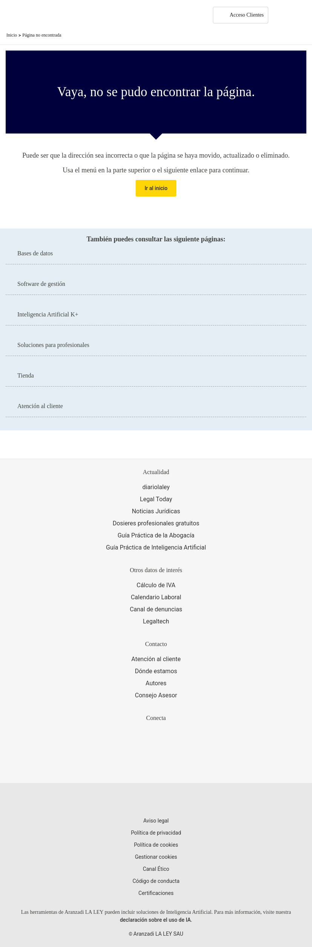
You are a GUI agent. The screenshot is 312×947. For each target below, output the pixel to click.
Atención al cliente (156, 659)
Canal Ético (156, 869)
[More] (281, 15)
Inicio (11, 35)
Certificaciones (155, 893)
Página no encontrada (41, 35)
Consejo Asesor (156, 695)
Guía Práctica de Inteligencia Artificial (156, 547)
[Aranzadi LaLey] (156, 801)
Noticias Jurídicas (156, 511)
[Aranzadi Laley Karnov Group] (32, 15)
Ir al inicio (156, 188)
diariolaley (156, 487)
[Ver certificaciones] (156, 764)
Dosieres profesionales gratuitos (156, 523)
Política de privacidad (156, 833)
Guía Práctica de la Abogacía (156, 535)
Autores (155, 683)
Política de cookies (156, 845)
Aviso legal (155, 821)
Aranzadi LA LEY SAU (158, 934)
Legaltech (156, 621)
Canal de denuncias (156, 609)
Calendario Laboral (156, 597)
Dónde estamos (156, 671)
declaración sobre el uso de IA (155, 920)
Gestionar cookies (156, 857)
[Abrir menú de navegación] (300, 15)
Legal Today (156, 499)
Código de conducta (156, 881)
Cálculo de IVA (155, 585)
